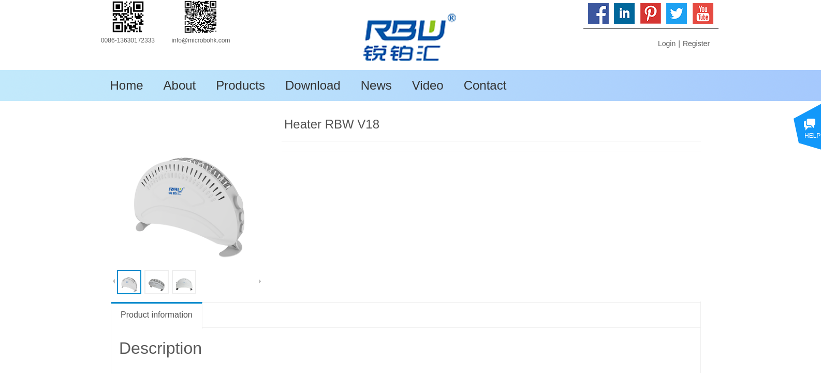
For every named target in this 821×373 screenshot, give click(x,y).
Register (696, 43)
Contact (485, 85)
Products (240, 85)
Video (428, 85)
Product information (157, 314)
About (180, 85)
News (376, 85)
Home (126, 85)
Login (667, 43)
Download (313, 85)
